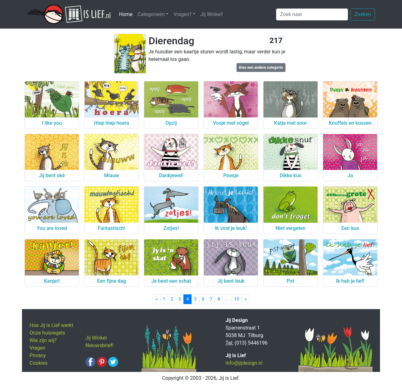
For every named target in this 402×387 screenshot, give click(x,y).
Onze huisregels (47, 333)
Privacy (38, 355)
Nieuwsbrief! (99, 345)
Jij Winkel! (211, 14)
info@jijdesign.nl (244, 363)
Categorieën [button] (151, 14)
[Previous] (156, 299)
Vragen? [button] (182, 14)
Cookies (38, 363)
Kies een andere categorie (261, 67)
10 (236, 299)
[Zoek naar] (312, 14)
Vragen (37, 348)
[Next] (245, 299)
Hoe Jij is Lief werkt (51, 325)
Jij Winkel (96, 338)
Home (127, 14)
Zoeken (363, 14)
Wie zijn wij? (43, 340)
